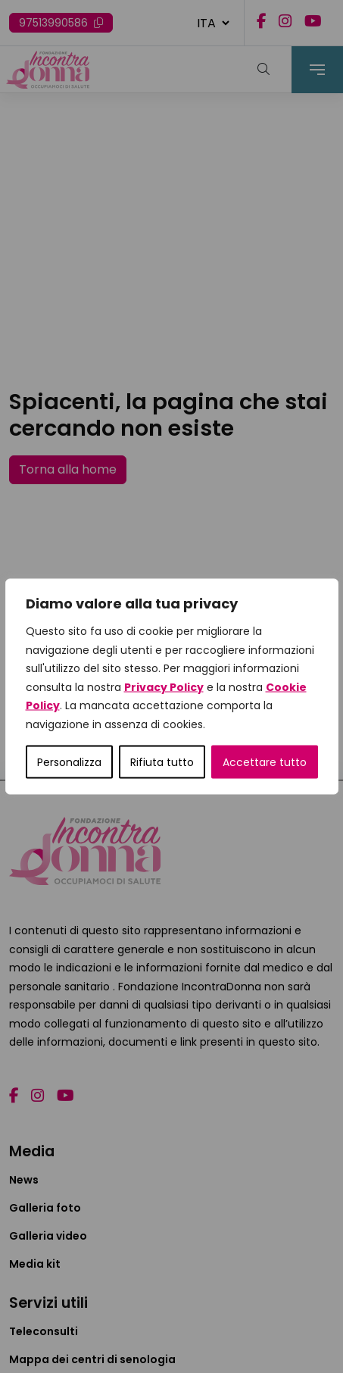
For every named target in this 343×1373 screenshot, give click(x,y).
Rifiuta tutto (162, 762)
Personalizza (69, 762)
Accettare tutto (265, 762)
